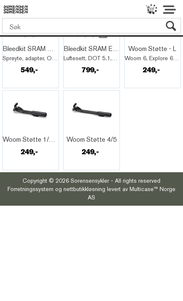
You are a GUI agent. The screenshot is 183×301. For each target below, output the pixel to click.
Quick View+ (25, 39)
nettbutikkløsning (84, 189)
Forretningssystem (30, 189)
